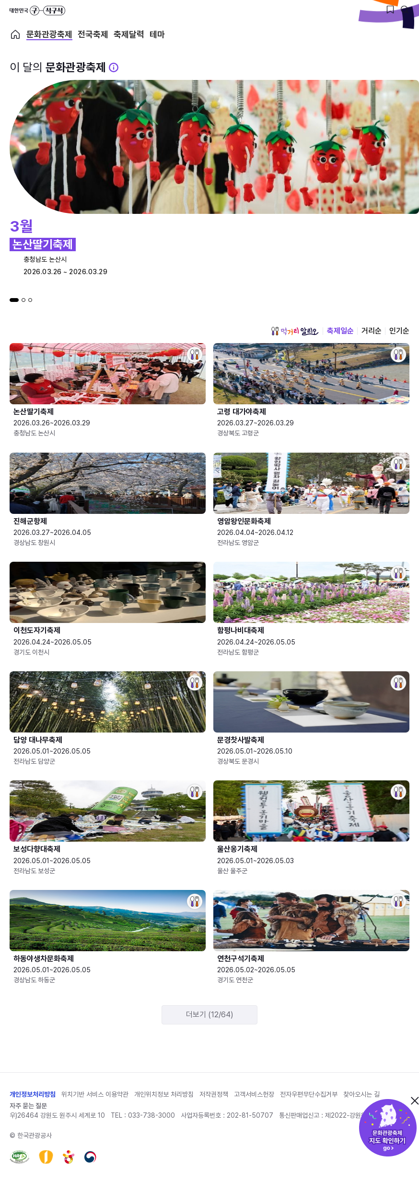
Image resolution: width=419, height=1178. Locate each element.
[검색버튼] (404, 9)
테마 (157, 34)
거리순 (371, 330)
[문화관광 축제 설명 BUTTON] (113, 67)
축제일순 (340, 330)
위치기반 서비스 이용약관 (94, 1094)
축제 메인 (15, 34)
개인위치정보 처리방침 (164, 1094)
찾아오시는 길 (361, 1094)
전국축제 (93, 34)
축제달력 (129, 34)
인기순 (399, 330)
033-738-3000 (151, 1115)
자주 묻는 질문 (28, 1106)
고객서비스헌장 (254, 1094)
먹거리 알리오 (294, 331)
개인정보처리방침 (33, 1094)
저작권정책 (213, 1094)
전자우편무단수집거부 (309, 1094)
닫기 (414, 1100)
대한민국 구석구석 (37, 10)
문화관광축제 (49, 34)
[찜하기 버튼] (390, 9)
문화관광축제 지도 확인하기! (388, 1128)
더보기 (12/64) (209, 1014)
